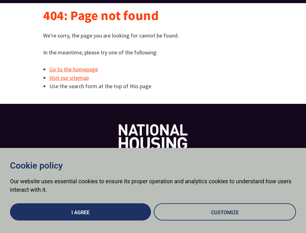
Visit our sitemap (69, 77)
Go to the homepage (73, 69)
